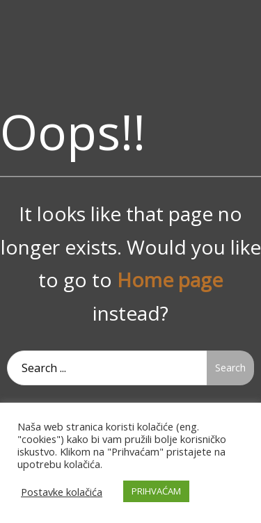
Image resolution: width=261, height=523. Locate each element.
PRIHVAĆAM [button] (156, 491)
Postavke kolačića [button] (61, 491)
